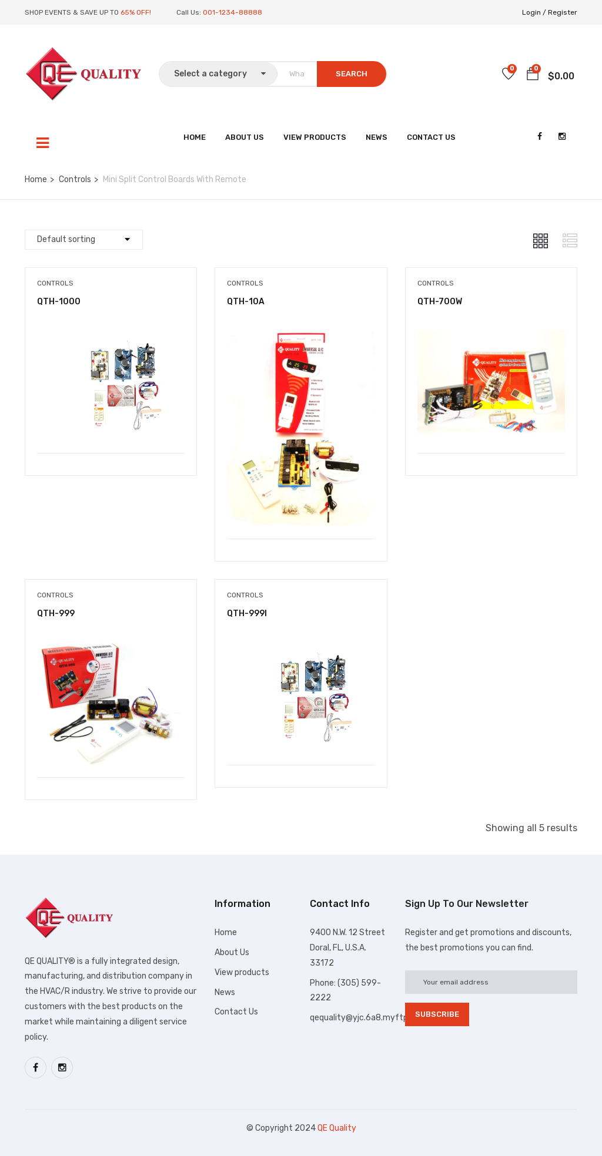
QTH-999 (56, 614)
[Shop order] (84, 240)
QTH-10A (246, 302)
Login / (534, 12)
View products (242, 972)
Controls (75, 179)
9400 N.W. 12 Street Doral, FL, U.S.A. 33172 (347, 948)
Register (562, 12)
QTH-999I (247, 614)
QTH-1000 (59, 302)
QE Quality (336, 1128)
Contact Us (431, 137)
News (376, 137)
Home (194, 137)
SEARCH (351, 73)
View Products (314, 137)
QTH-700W (439, 302)
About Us (244, 137)
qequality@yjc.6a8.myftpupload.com (381, 1018)
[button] (532, 76)
